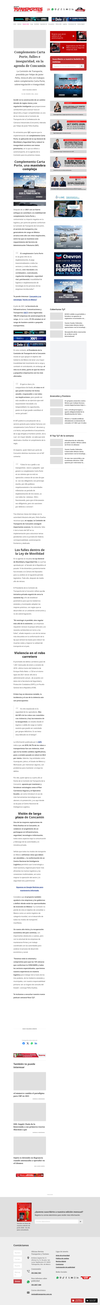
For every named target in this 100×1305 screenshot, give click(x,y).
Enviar (17, 1281)
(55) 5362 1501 (36, 1273)
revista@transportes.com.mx (41, 1294)
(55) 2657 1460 (36, 1285)
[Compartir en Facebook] (23, 1043)
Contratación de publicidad (65, 1267)
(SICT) (26, 313)
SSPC (40, 742)
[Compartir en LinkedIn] (36, 1043)
